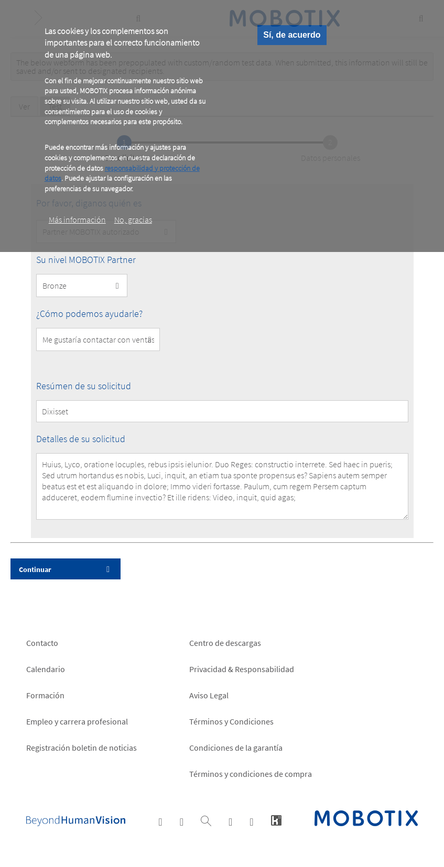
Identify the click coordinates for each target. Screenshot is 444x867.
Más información (77, 219)
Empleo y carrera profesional (77, 721)
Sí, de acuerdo (291, 34)
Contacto (42, 643)
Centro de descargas (225, 643)
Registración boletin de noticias (81, 747)
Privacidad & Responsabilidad (241, 669)
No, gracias (133, 219)
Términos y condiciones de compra (250, 774)
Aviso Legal (209, 695)
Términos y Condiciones (231, 721)
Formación (45, 695)
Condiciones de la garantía (236, 747)
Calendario (45, 669)
